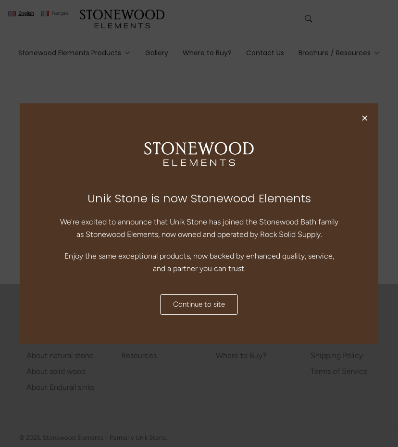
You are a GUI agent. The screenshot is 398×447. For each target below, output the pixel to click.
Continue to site (199, 304)
